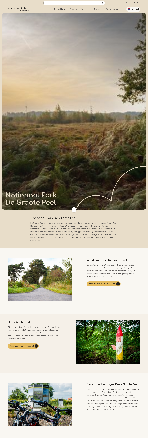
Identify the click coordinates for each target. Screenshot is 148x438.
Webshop (129, 3)
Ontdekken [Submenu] (59, 9)
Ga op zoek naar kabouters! (21, 346)
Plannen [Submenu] (84, 9)
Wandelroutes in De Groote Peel (102, 284)
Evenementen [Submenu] (112, 9)
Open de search (102, 3)
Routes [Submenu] (97, 9)
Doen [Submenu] (72, 9)
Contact (137, 3)
